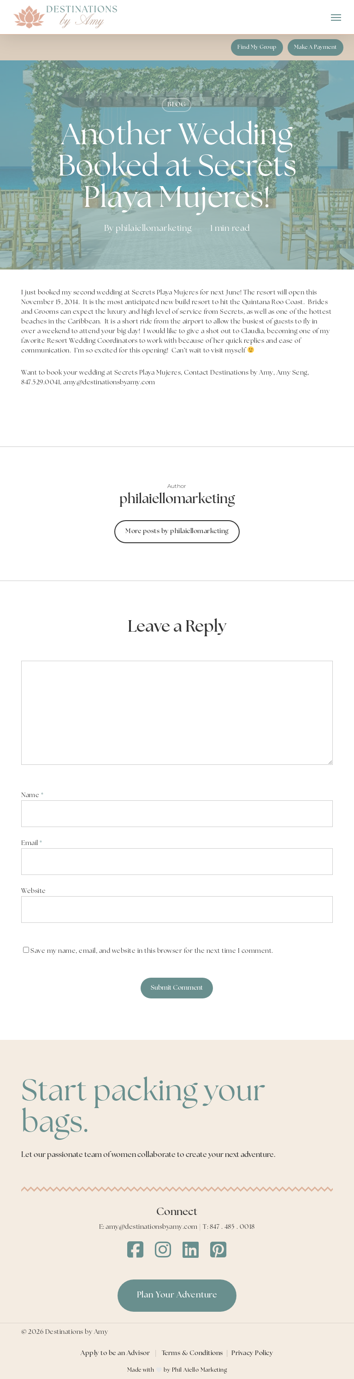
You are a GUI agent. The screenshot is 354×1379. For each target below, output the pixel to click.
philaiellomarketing (154, 228)
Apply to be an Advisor (115, 1353)
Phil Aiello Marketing (199, 1370)
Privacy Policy (252, 1353)
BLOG (176, 104)
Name (32, 795)
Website (33, 891)
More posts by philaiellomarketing (177, 531)
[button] (336, 17)
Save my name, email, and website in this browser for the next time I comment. (151, 951)
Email (31, 843)
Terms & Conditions (192, 1353)
